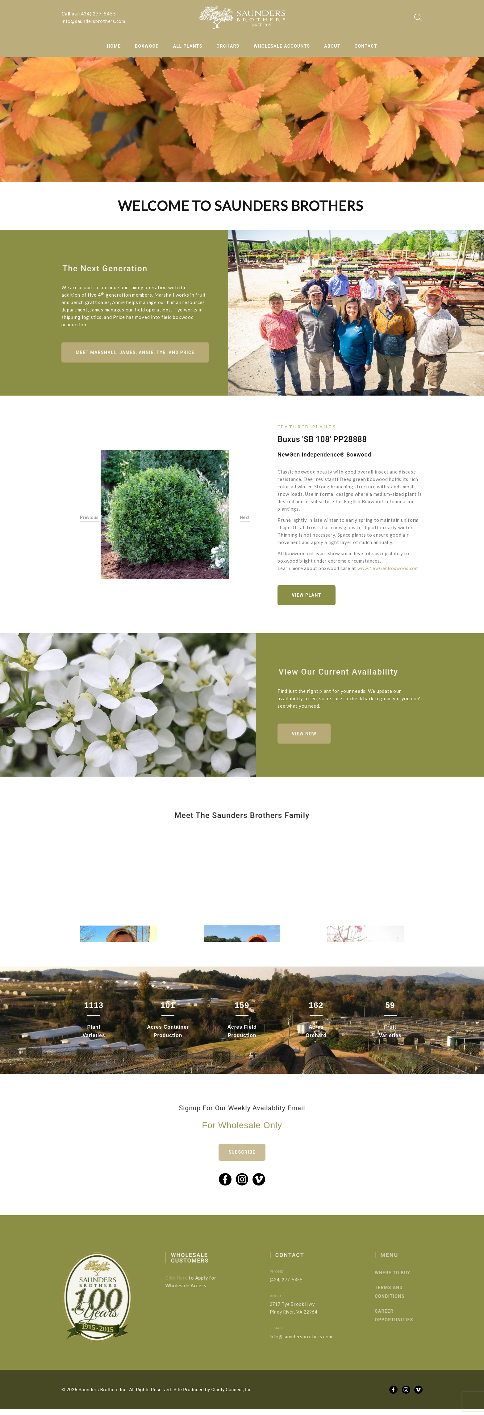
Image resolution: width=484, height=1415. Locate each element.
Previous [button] (89, 519)
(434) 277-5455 (97, 13)
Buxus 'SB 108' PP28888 (322, 440)
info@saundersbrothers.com (93, 21)
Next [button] (245, 519)
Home (114, 46)
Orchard (228, 46)
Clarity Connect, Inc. (233, 1395)
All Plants (187, 46)
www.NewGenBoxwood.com (388, 569)
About (332, 46)
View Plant (308, 596)
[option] (165, 516)
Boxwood (147, 46)
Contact (366, 46)
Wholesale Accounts (282, 46)
